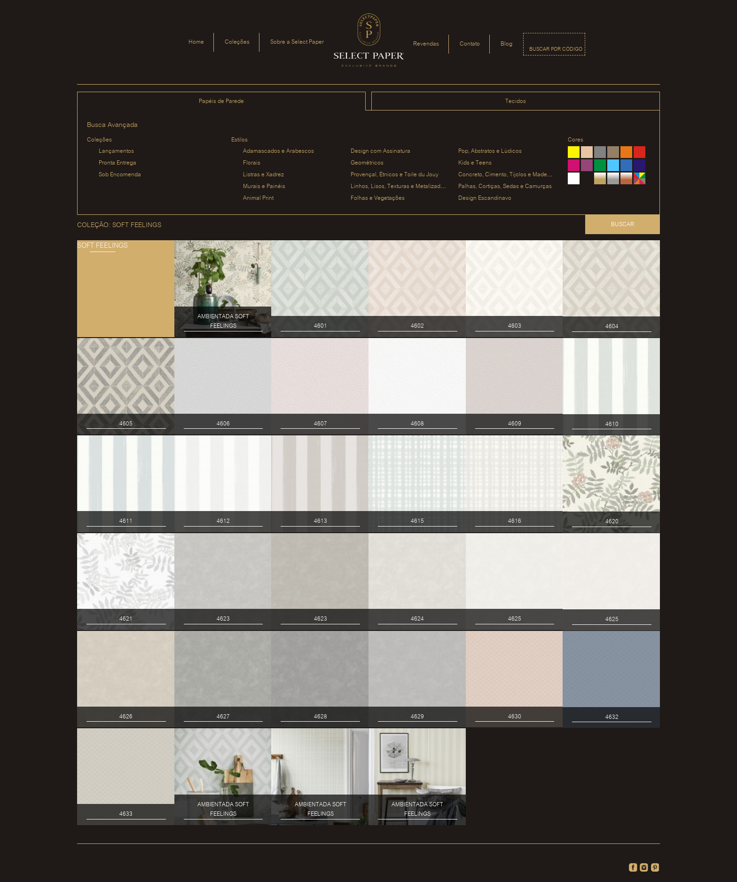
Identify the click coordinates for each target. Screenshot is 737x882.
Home (196, 42)
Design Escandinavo (484, 198)
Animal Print (258, 198)
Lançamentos (116, 151)
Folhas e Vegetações (378, 198)
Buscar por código (555, 49)
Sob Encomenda (120, 175)
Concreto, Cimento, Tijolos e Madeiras (507, 175)
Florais (251, 163)
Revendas (426, 44)
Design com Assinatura (380, 151)
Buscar (622, 224)
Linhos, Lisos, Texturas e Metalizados (399, 186)
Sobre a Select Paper (297, 42)
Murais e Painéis (264, 186)
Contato (470, 44)
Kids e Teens (475, 163)
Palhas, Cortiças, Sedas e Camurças (505, 186)
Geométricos (367, 163)
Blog (506, 44)
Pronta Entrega (117, 163)
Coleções (237, 42)
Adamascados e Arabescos (278, 151)
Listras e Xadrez (263, 175)
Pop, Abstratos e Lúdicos (490, 151)
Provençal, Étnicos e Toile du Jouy (395, 175)
